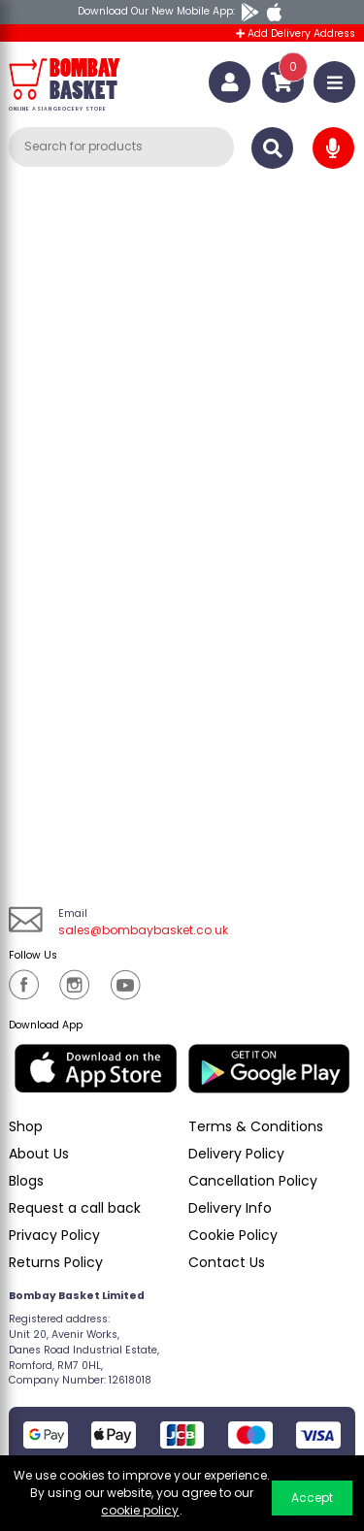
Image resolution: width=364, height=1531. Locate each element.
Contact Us (226, 1262)
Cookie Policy (233, 1235)
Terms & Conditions (255, 1126)
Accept (312, 1497)
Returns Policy (56, 1262)
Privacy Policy (54, 1235)
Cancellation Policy (252, 1180)
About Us (39, 1153)
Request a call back (75, 1208)
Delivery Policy (236, 1153)
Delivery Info (230, 1208)
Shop (26, 1126)
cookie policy (140, 1510)
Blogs (26, 1180)
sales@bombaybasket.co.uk (143, 930)
